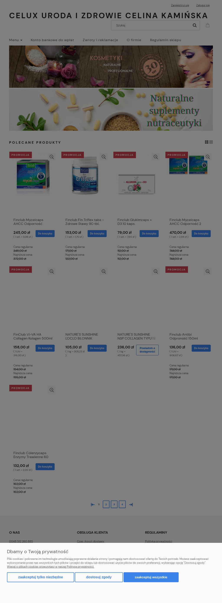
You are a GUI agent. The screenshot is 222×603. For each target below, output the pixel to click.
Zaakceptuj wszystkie (151, 577)
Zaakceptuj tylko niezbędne (40, 577)
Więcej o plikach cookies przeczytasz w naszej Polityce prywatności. (50, 567)
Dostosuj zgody (98, 577)
